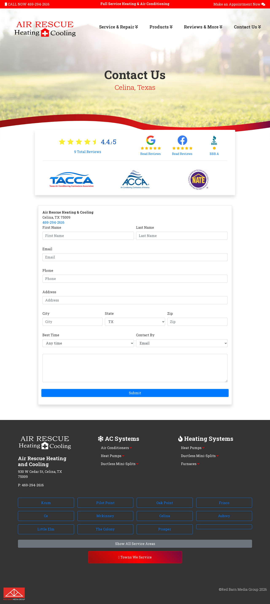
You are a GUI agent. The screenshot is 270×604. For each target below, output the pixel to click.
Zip (170, 313)
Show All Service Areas (135, 543)
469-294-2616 (53, 222)
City (46, 313)
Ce (46, 516)
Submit (135, 393)
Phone (47, 270)
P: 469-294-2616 (31, 485)
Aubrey (224, 516)
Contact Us (247, 27)
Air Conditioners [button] (116, 447)
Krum (46, 502)
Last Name (145, 227)
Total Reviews (87, 151)
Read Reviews (150, 154)
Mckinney (105, 516)
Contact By (145, 335)
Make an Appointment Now (239, 4)
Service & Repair (118, 27)
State (109, 313)
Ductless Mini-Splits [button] (119, 463)
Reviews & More (203, 27)
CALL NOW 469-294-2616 (27, 4)
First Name (51, 227)
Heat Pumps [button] (112, 455)
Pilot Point (105, 502)
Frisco (224, 502)
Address (49, 292)
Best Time (50, 335)
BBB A (214, 154)
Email (47, 249)
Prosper (164, 529)
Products (161, 27)
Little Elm (45, 529)
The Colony (105, 529)
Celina (164, 516)
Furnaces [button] (190, 463)
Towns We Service (135, 557)
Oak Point (164, 502)
